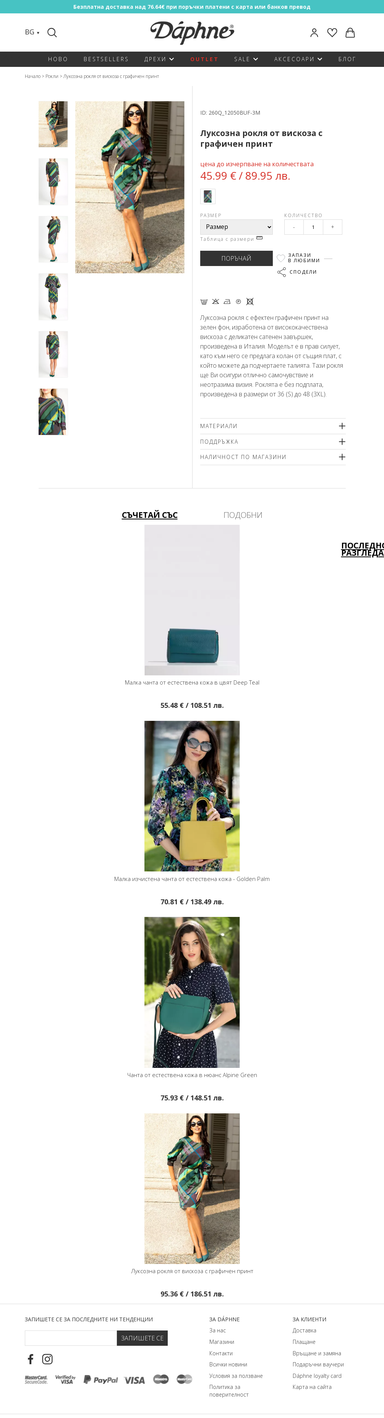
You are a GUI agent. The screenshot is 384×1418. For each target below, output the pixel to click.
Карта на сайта (312, 1386)
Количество (303, 215)
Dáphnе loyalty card (317, 1375)
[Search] (53, 32)
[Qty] (313, 227)
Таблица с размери (231, 239)
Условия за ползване (236, 1375)
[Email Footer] (71, 1338)
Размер (211, 215)
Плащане (304, 1341)
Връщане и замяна (317, 1353)
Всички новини (228, 1364)
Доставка (304, 1330)
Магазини (221, 1341)
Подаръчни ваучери (318, 1364)
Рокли (51, 76)
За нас (217, 1330)
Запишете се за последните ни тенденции (89, 1319)
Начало (33, 76)
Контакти (221, 1353)
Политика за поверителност (229, 1390)
